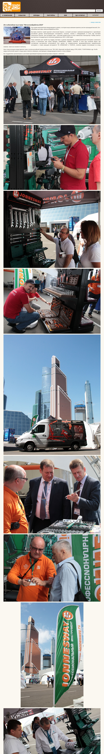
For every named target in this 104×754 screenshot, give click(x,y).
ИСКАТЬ (99, 10)
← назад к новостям (95, 22)
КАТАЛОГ (96, 15)
